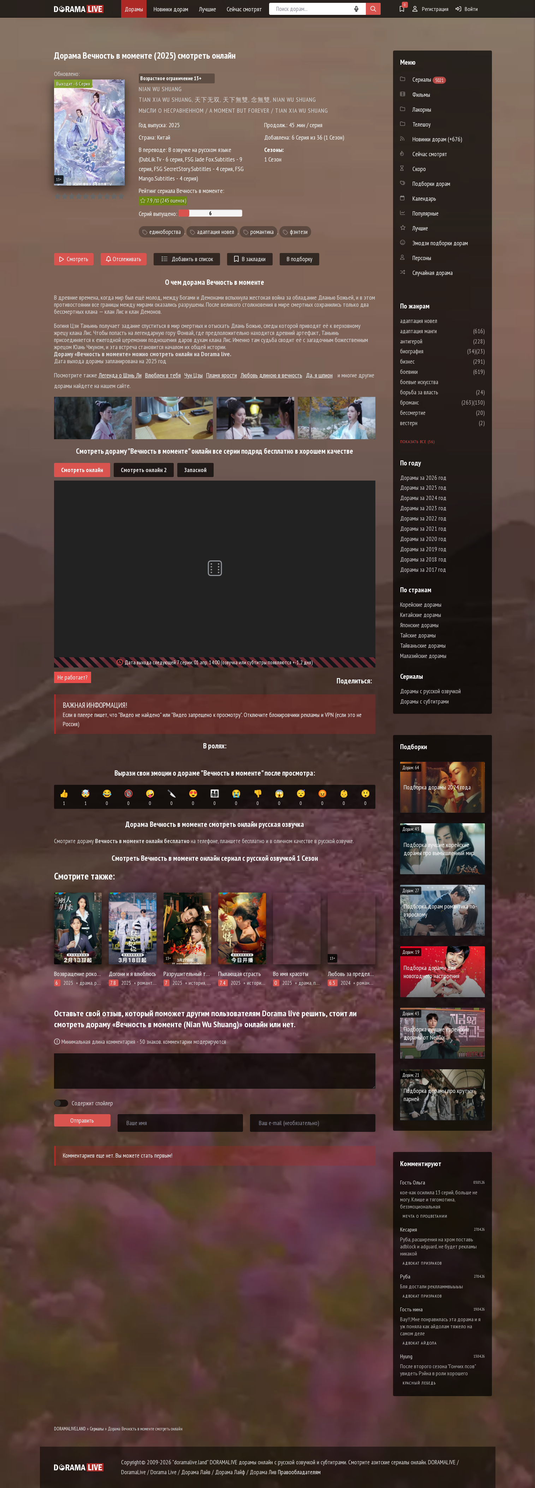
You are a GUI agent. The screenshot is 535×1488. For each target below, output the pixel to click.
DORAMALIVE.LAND (70, 1429)
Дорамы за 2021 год (423, 529)
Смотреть (74, 259)
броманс (430, 402)
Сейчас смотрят (244, 9)
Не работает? (73, 677)
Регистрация (430, 8)
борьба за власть (440, 392)
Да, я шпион (319, 375)
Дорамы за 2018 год (423, 559)
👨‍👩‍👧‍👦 (215, 798)
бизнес (428, 361)
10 (121, 196)
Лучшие (207, 9)
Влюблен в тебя (163, 375)
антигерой (432, 341)
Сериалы (97, 1429)
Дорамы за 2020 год (423, 539)
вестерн (430, 423)
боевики (430, 372)
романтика (262, 232)
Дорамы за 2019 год (423, 549)
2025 (174, 125)
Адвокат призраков (422, 1263)
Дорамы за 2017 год (423, 570)
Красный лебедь (419, 1383)
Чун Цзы (193, 375)
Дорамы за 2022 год (423, 518)
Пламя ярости (221, 375)
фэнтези (299, 232)
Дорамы (134, 9)
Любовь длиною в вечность (271, 375)
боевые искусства (440, 382)
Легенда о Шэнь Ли (120, 375)
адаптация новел (215, 232)
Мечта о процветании (425, 1216)
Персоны (421, 258)
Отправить (82, 1120)
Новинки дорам (171, 9)
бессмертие (434, 413)
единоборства (165, 232)
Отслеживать (123, 259)
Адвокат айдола (420, 1343)
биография (433, 351)
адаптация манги (439, 331)
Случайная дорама (432, 273)
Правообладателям (299, 1472)
